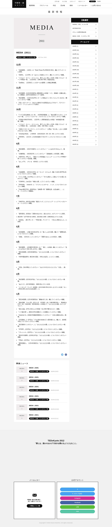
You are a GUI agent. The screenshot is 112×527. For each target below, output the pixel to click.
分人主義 (64, 1)
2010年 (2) (76, 114)
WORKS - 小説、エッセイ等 (80, 24)
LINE (77, 507)
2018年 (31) (76, 80)
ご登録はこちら (33, 506)
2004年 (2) (76, 139)
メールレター (83, 5)
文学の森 (57, 1)
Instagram (77, 498)
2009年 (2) (76, 118)
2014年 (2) (76, 97)
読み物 (63, 5)
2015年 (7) (76, 93)
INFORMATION (77, 28)
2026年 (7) (76, 47)
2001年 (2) (76, 151)
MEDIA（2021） (34, 415)
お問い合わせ (96, 5)
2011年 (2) (76, 109)
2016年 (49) (76, 89)
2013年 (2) (76, 101)
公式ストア (73, 1)
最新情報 (32, 5)
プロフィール (44, 5)
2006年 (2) (76, 130)
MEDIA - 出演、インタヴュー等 (26, 57)
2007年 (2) (76, 126)
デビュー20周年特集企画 (79, 32)
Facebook (77, 502)
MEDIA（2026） (34, 368)
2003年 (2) (76, 143)
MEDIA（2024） (34, 386)
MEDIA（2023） (34, 396)
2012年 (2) (76, 105)
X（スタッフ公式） (77, 493)
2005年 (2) (76, 134)
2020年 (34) (76, 72)
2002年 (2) (76, 147)
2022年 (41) (76, 64)
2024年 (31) (76, 55)
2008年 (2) (76, 122)
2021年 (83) (76, 68)
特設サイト (81, 1)
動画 (71, 5)
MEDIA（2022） (34, 405)
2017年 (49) (76, 84)
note (77, 511)
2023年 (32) (76, 59)
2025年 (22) (76, 51)
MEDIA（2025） (34, 377)
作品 (54, 5)
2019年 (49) (76, 76)
